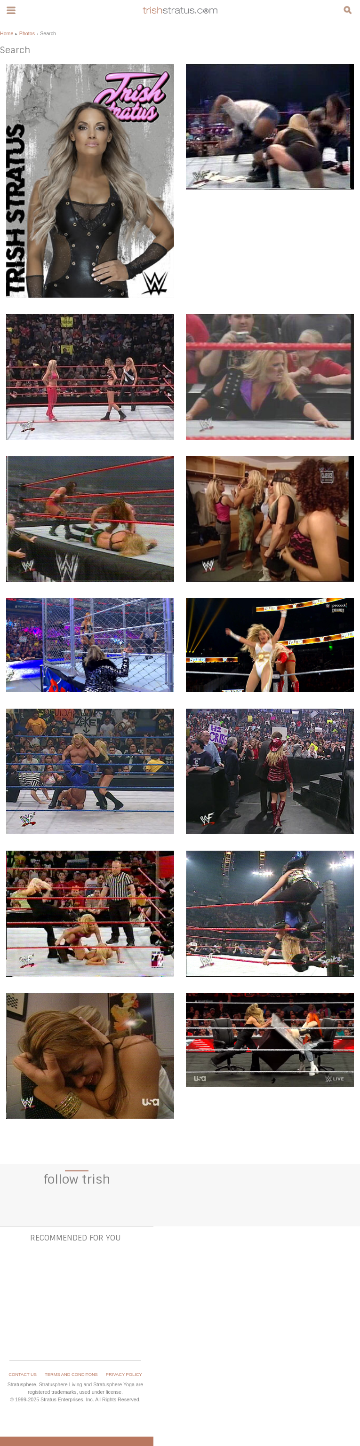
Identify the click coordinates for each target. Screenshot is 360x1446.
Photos (27, 33)
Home (6, 33)
